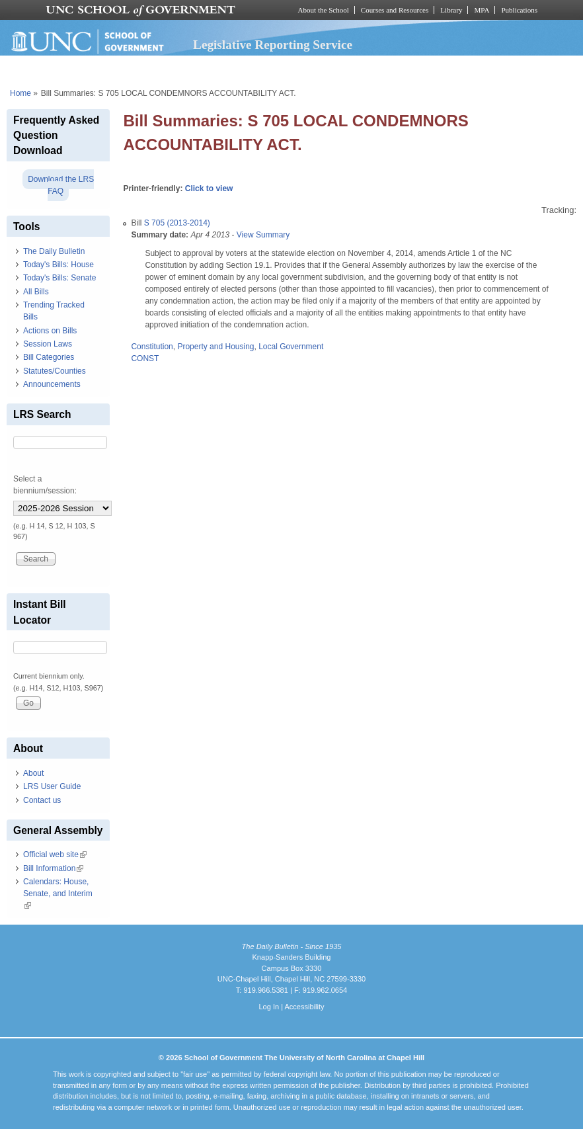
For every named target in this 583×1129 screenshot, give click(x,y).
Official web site (55, 854)
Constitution (152, 346)
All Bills (36, 291)
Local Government (290, 346)
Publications (519, 10)
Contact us (42, 800)
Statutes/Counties (54, 371)
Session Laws (47, 344)
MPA (481, 10)
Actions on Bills (50, 330)
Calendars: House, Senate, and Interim (58, 893)
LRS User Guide (52, 786)
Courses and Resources (394, 10)
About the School (323, 10)
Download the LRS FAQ (61, 185)
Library (451, 10)
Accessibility (304, 1007)
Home (20, 93)
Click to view (209, 188)
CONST (145, 358)
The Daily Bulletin (54, 251)
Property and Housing (215, 346)
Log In (268, 1007)
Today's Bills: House (58, 264)
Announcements (52, 384)
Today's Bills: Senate (59, 277)
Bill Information (53, 868)
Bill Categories (48, 357)
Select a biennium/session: (45, 484)
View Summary (263, 234)
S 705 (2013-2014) (177, 223)
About (33, 773)
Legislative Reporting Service (272, 45)
